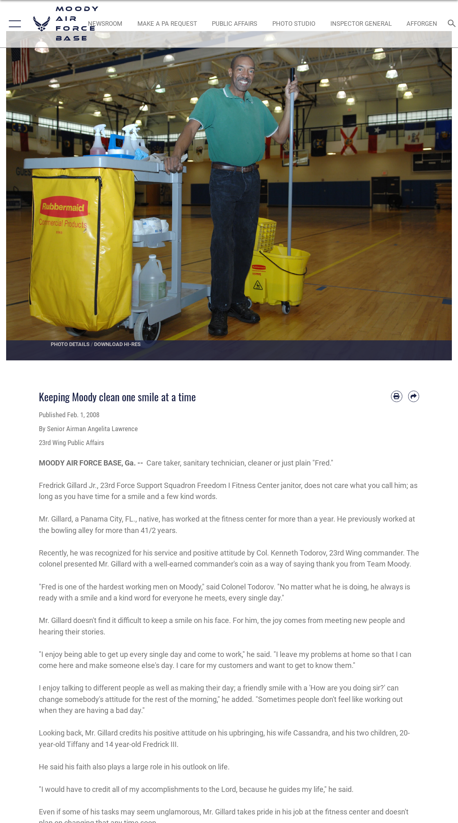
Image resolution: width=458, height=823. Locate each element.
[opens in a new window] (167, 23)
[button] (13, 23)
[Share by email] (414, 396)
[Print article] (396, 396)
